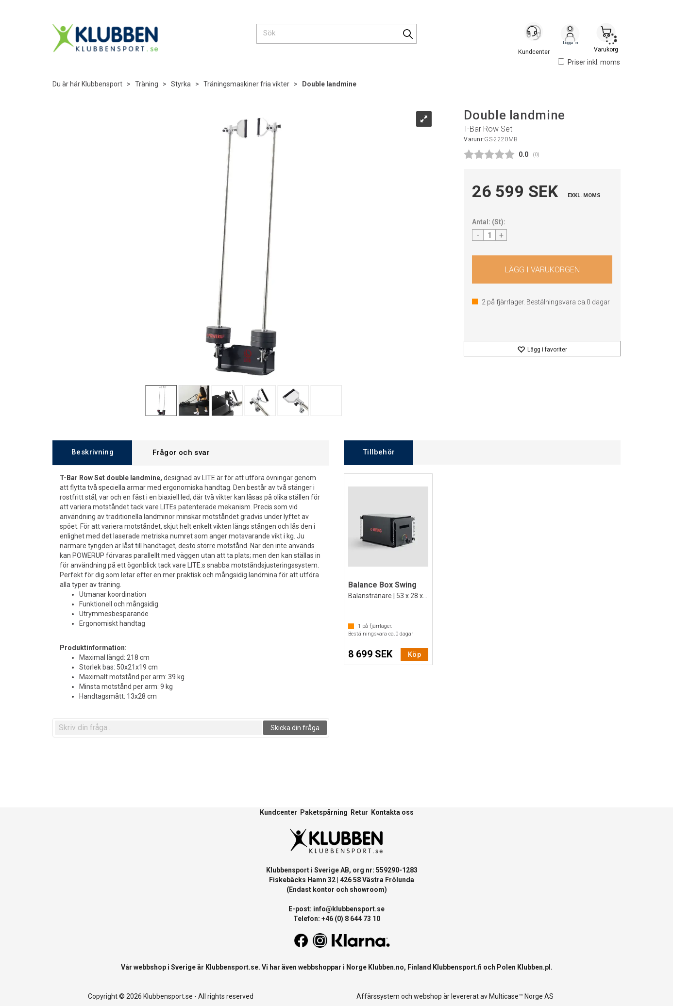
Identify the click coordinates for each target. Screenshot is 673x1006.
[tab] (92, 452)
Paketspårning (324, 812)
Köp (542, 269)
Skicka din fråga (295, 728)
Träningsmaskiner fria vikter (246, 84)
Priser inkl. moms (589, 62)
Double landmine (329, 84)
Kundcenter (278, 812)
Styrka (181, 84)
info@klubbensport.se (349, 909)
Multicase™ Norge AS (521, 996)
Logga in (570, 34)
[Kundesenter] (534, 33)
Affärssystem (378, 996)
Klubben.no (386, 967)
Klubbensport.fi (457, 967)
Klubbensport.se (231, 967)
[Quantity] (489, 235)
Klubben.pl (534, 967)
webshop (428, 996)
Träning (146, 84)
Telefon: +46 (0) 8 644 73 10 (336, 918)
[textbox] (158, 728)
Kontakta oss (392, 812)
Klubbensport (102, 84)
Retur (359, 812)
